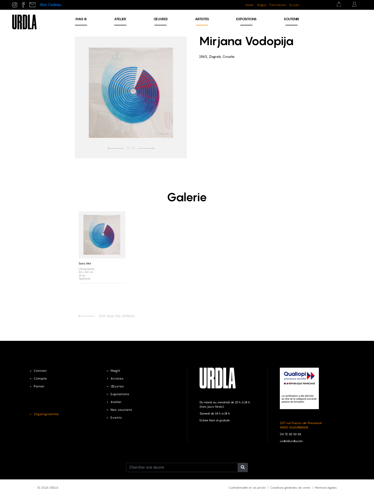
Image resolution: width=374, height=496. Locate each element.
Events (116, 417)
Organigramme (46, 414)
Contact (40, 371)
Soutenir (291, 19)
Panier (39, 386)
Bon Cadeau (50, 4)
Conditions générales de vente (290, 487)
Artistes (202, 19)
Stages (261, 5)
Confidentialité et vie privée (247, 487)
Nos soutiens (121, 410)
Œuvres (160, 19)
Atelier (120, 19)
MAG (81, 19)
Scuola (294, 5)
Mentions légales (326, 487)
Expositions (246, 19)
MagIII (115, 371)
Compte (40, 378)
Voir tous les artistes (107, 315)
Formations (277, 5)
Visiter (249, 5)
